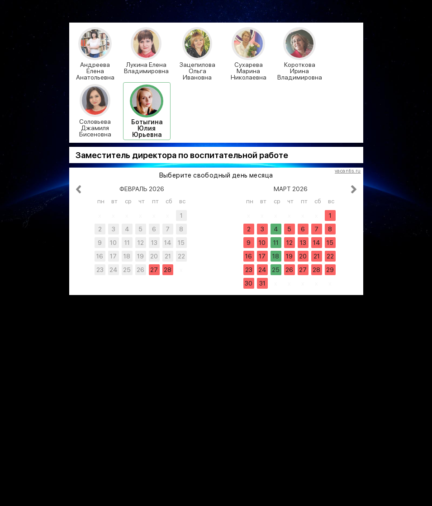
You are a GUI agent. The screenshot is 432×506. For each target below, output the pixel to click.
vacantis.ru (348, 171)
